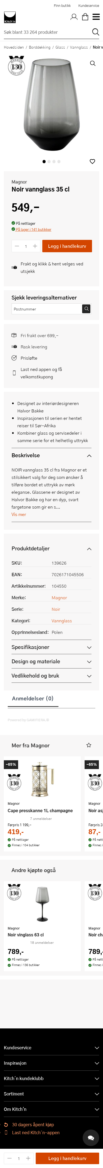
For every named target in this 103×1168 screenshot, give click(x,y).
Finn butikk (62, 5)
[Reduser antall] (17, 246)
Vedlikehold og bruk (35, 675)
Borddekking (40, 47)
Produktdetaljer (30, 548)
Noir (56, 609)
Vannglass (79, 47)
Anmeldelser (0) (33, 698)
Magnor (19, 182)
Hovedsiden (14, 47)
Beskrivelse (26, 455)
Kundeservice (88, 5)
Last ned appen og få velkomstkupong (41, 373)
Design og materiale (36, 661)
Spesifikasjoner (30, 647)
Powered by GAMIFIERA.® (28, 719)
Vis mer (19, 514)
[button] (92, 161)
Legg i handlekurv (67, 246)
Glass (60, 47)
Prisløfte (29, 358)
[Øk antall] (35, 246)
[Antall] (26, 246)
